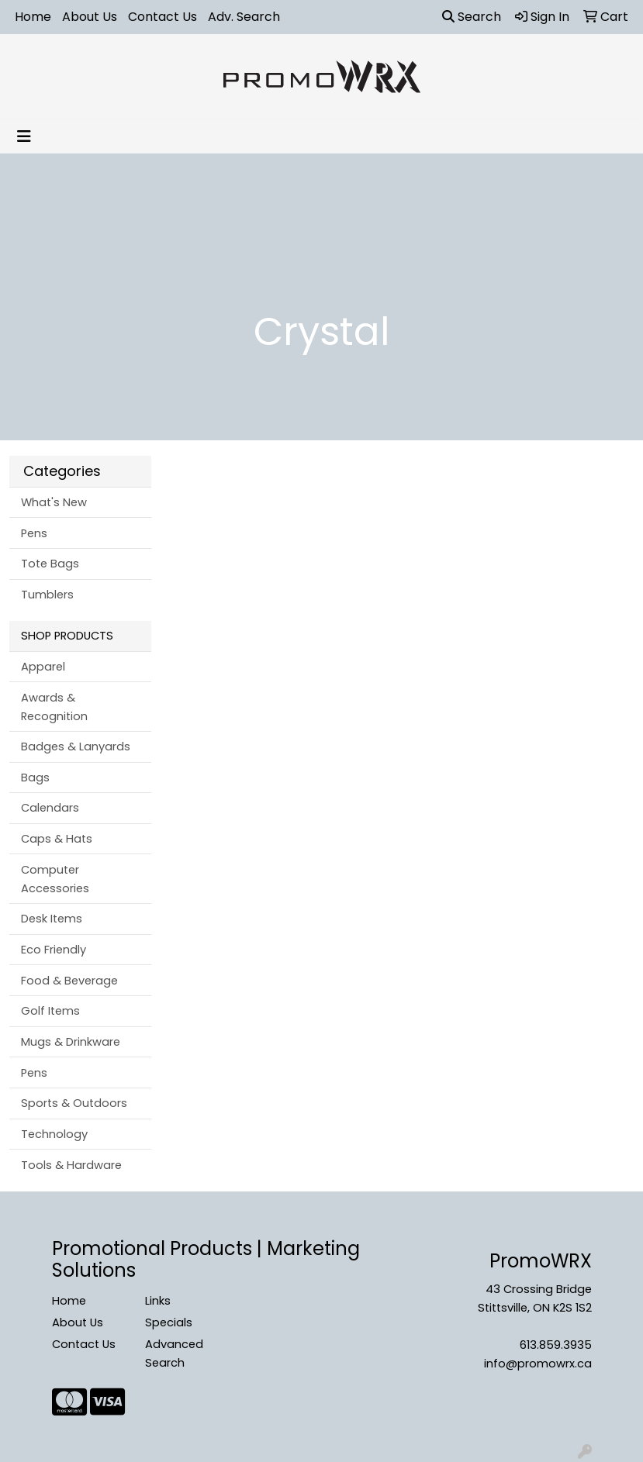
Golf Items (50, 1011)
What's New (54, 502)
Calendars (50, 807)
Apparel (43, 666)
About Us (89, 17)
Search (471, 17)
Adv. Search (244, 17)
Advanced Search (174, 1353)
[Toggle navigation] (24, 136)
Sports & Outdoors (74, 1103)
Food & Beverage (69, 980)
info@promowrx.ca (538, 1363)
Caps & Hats (56, 839)
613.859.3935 (556, 1345)
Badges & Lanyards (75, 746)
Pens (34, 533)
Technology (54, 1134)
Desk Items (51, 918)
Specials (168, 1322)
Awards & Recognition (54, 707)
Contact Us (162, 17)
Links (158, 1301)
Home (33, 17)
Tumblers (47, 594)
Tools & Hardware (71, 1165)
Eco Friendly (53, 949)
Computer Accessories (55, 879)
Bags (35, 777)
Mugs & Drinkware (70, 1042)
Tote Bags (50, 563)
